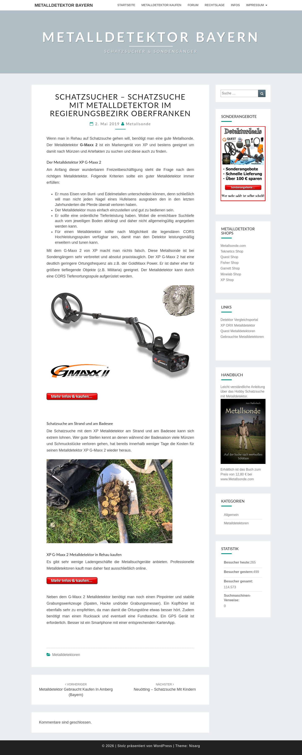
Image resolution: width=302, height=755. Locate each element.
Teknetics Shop (232, 251)
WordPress (163, 746)
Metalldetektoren (66, 655)
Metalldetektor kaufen (161, 5)
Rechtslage (215, 5)
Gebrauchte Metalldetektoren (242, 336)
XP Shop (227, 280)
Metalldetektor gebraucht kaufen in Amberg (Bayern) (76, 690)
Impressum (255, 5)
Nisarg (194, 746)
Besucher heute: (237, 562)
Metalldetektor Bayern (64, 5)
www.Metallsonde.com (237, 479)
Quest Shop (229, 257)
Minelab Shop (231, 274)
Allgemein (231, 515)
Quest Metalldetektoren (238, 331)
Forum (193, 5)
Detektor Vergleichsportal (239, 320)
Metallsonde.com (233, 245)
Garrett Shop (230, 268)
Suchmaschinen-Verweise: (237, 598)
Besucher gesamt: (238, 581)
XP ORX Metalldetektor (238, 325)
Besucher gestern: (239, 572)
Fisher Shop (230, 262)
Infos (235, 5)
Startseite (126, 5)
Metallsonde (138, 123)
